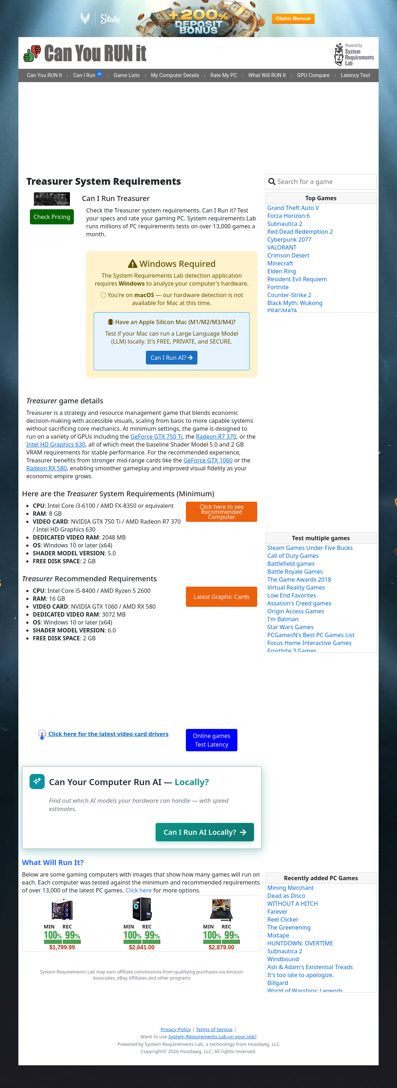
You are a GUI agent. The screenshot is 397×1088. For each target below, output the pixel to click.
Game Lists (127, 75)
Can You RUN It (44, 75)
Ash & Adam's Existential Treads (310, 967)
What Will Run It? (53, 862)
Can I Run (87, 75)
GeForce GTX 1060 (208, 460)
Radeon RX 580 (46, 468)
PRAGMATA (282, 311)
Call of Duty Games (293, 556)
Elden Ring (281, 271)
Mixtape (278, 935)
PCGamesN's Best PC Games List (310, 635)
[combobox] (325, 181)
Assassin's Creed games (299, 603)
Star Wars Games (290, 627)
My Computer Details (175, 75)
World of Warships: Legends (305, 991)
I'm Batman (283, 619)
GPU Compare (313, 75)
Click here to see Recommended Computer (222, 512)
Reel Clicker (283, 919)
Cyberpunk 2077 (289, 239)
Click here (138, 890)
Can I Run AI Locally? (205, 832)
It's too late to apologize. (300, 975)
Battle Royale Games (295, 572)
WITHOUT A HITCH (292, 904)
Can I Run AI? (172, 358)
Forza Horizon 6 (288, 216)
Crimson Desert (288, 255)
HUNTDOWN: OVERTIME (300, 943)
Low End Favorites (291, 595)
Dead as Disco (286, 896)
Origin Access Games (295, 611)
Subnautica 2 (284, 224)
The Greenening (289, 927)
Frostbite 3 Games (291, 651)
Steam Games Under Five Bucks (310, 548)
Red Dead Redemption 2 (300, 232)
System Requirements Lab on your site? (212, 1036)
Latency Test (355, 75)
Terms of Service (214, 1029)
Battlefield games (291, 564)
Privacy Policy (176, 1029)
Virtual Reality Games (296, 587)
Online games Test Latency (211, 740)
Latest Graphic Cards (222, 597)
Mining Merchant (290, 888)
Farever (277, 911)
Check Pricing (52, 217)
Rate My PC (223, 75)
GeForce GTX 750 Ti (156, 436)
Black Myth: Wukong (294, 303)
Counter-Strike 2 (289, 295)
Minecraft (280, 263)
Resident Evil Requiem (297, 279)
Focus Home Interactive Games (309, 643)
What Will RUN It (267, 75)
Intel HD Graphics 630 (55, 444)
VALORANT (281, 247)
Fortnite (278, 287)
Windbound (283, 959)
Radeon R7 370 (216, 436)
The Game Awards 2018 (299, 579)
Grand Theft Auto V (293, 208)
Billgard (277, 983)
